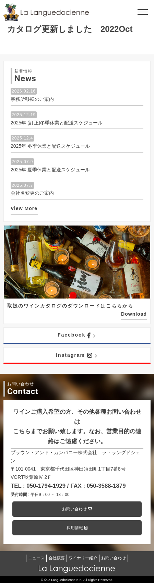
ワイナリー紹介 (83, 558)
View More (24, 208)
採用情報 (77, 527)
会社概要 (56, 558)
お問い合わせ (77, 509)
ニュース (36, 558)
